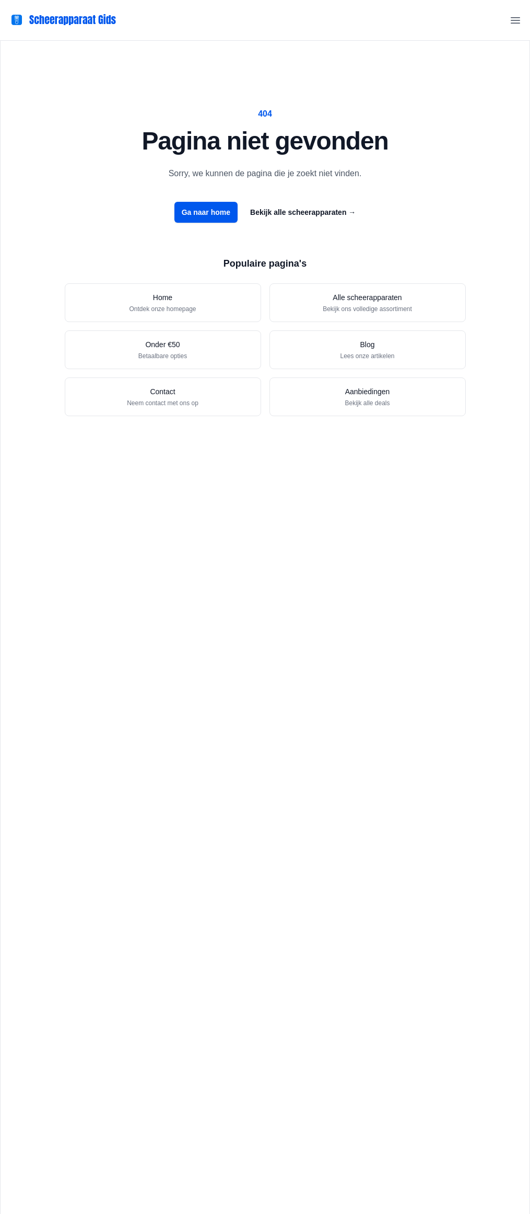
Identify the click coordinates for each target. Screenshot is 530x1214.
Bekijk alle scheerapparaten (303, 212)
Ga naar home (206, 212)
